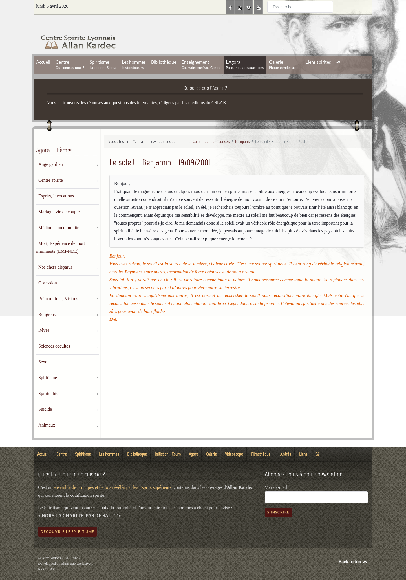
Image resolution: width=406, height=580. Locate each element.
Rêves (43, 317)
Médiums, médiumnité (58, 214)
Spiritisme (47, 364)
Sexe (42, 349)
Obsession (47, 270)
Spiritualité (48, 380)
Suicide (45, 396)
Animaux (46, 412)
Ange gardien (50, 151)
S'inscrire (278, 499)
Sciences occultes (54, 333)
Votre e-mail (276, 474)
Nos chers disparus (55, 254)
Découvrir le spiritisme (67, 519)
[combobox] (300, 7)
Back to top (353, 548)
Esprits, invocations (56, 183)
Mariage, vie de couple (59, 199)
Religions (47, 301)
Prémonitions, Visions (58, 286)
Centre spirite (50, 167)
